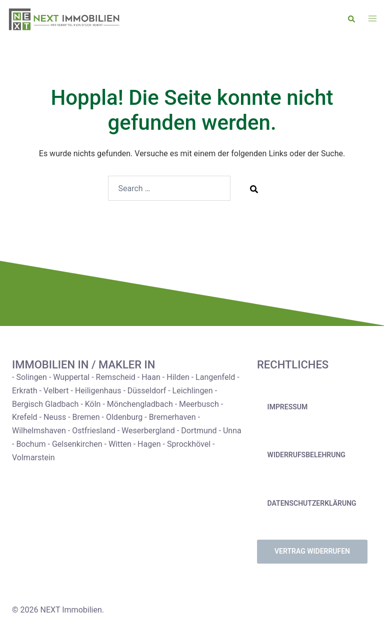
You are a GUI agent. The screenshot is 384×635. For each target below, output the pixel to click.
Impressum (288, 407)
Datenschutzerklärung (312, 503)
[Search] (254, 188)
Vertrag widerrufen (312, 551)
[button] (352, 19)
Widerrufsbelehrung (307, 455)
